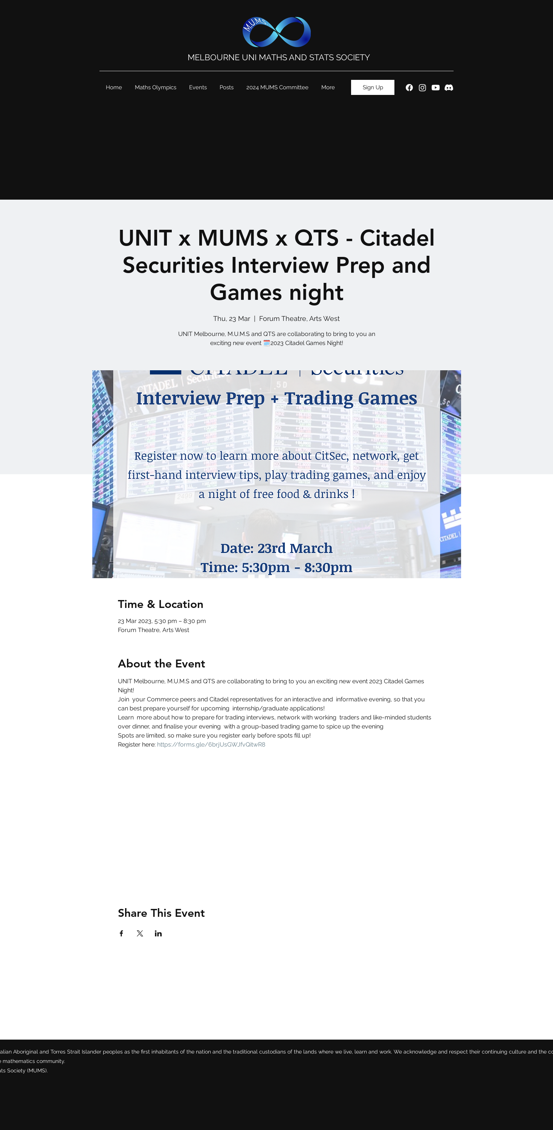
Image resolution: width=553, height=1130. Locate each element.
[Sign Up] (372, 87)
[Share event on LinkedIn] (158, 933)
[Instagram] (422, 87)
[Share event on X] (140, 933)
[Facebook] (409, 87)
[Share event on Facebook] (121, 933)
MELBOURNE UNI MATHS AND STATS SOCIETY (279, 57)
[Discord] (449, 87)
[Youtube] (435, 87)
